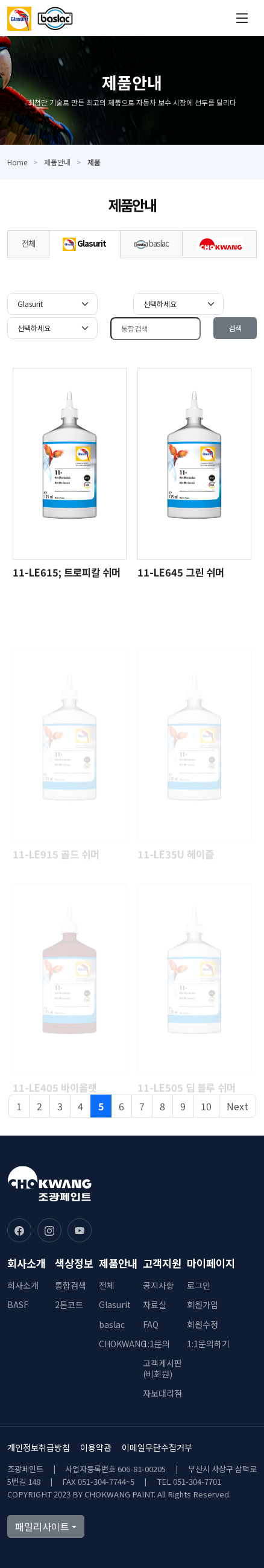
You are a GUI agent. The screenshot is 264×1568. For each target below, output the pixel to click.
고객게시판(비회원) (162, 1368)
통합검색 (70, 1285)
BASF (17, 1304)
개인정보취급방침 (38, 1447)
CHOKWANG (122, 1343)
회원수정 (202, 1324)
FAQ (151, 1324)
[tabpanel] (132, 712)
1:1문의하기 (208, 1343)
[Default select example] (52, 304)
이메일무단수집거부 (157, 1447)
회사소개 (23, 1285)
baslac (151, 243)
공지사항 (158, 1285)
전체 (28, 243)
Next (237, 1106)
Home (17, 162)
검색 (235, 328)
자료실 (154, 1304)
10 (206, 1106)
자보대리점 (162, 1393)
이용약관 (96, 1447)
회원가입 (202, 1304)
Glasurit (84, 244)
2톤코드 (69, 1304)
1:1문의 (156, 1343)
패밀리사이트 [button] (42, 1526)
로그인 (198, 1285)
